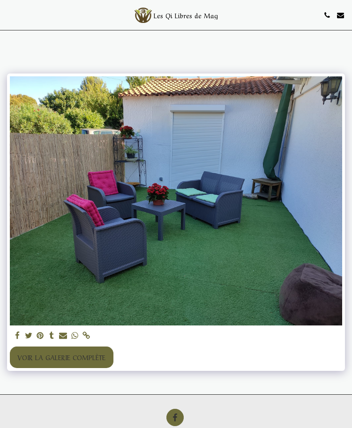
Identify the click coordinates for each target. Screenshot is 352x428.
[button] (10, 15)
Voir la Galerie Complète (61, 357)
